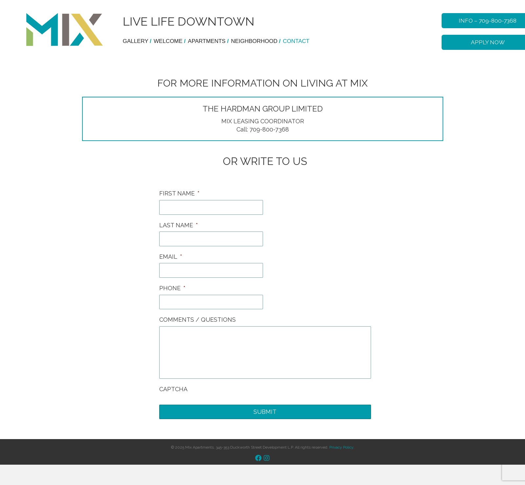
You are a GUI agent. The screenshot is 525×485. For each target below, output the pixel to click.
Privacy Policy (341, 447)
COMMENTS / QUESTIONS (197, 320)
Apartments (209, 41)
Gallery (138, 41)
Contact (296, 41)
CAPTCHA (173, 389)
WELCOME (170, 41)
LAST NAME (178, 225)
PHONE (172, 288)
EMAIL (170, 256)
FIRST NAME (179, 194)
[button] (258, 458)
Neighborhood (256, 41)
